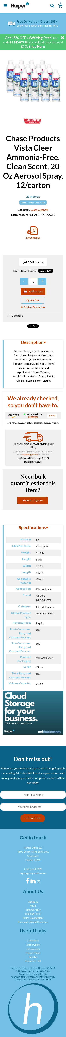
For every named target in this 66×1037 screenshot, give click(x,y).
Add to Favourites (33, 307)
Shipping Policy (33, 913)
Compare (14, 316)
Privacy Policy (33, 953)
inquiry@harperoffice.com (33, 873)
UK (39, 961)
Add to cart (33, 291)
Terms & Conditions (33, 917)
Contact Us (33, 940)
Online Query (33, 944)
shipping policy (29, 454)
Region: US (30, 961)
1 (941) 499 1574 (33, 869)
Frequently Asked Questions (33, 922)
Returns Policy (33, 909)
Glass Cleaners (39, 209)
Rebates (33, 957)
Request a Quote (33, 500)
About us (33, 901)
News (33, 905)
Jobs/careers (33, 948)
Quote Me (32, 300)
